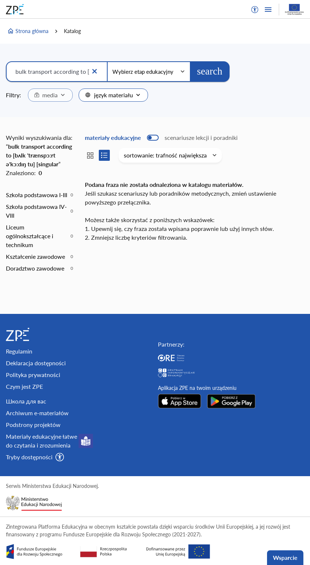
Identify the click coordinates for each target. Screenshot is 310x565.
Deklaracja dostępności (36, 362)
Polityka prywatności (33, 374)
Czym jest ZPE (24, 386)
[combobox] (50, 95)
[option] (39, 195)
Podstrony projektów (33, 424)
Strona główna (27, 31)
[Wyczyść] (94, 71)
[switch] (161, 137)
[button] (254, 9)
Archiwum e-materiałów (37, 412)
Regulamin (19, 351)
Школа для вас (26, 401)
